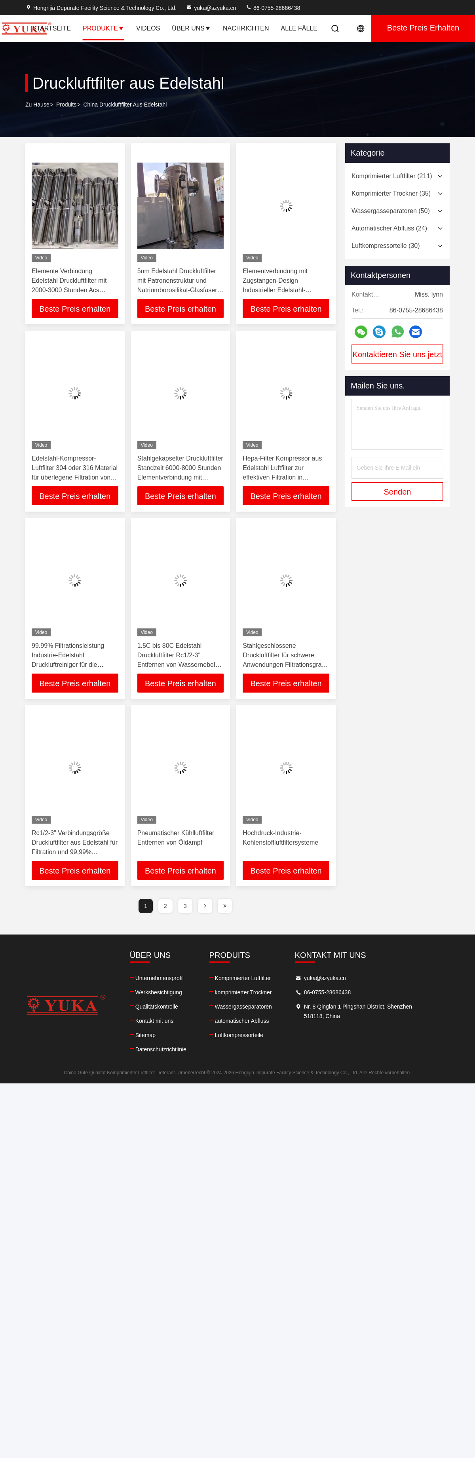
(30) (386, 245)
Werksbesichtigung (165, 992)
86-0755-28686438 (272, 8)
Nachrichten (246, 28)
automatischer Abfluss (256, 1021)
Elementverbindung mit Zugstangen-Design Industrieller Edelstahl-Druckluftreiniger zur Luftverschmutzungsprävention (286, 290)
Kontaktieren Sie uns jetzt (398, 354)
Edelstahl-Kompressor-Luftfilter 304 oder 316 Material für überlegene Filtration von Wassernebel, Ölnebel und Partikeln (75, 477)
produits (66, 104)
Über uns (191, 28)
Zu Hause (37, 104)
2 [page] (165, 906)
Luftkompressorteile (253, 1035)
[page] (205, 906)
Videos (148, 28)
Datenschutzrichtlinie (168, 1049)
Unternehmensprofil (166, 978)
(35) (391, 193)
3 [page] (185, 906)
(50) (391, 210)
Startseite (51, 28)
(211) (392, 176)
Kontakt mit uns (161, 1021)
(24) (389, 228)
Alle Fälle (299, 28)
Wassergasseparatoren (257, 1006)
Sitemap (152, 1035)
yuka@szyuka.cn (211, 8)
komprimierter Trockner (257, 992)
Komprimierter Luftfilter (257, 978)
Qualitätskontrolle (163, 1006)
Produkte (103, 28)
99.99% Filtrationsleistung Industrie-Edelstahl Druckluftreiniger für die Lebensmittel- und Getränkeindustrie (68, 664)
